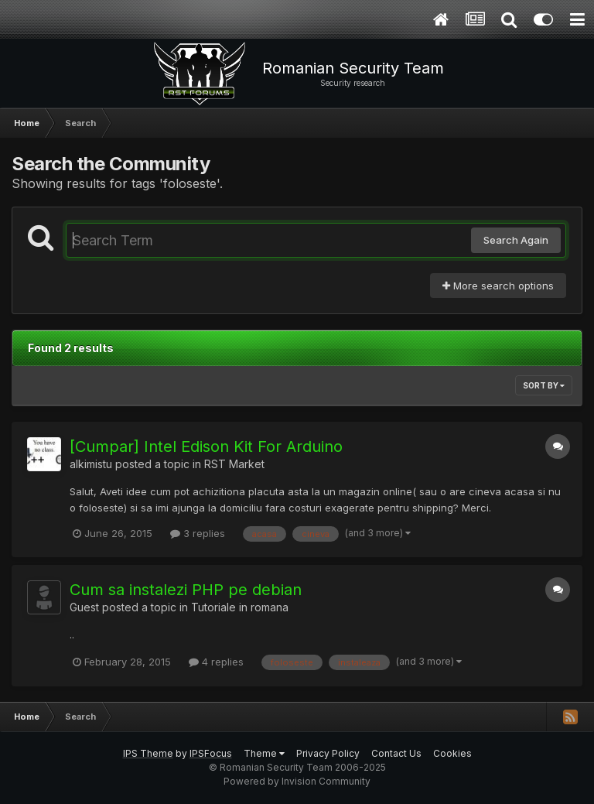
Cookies (452, 753)
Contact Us (396, 753)
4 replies (216, 661)
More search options (498, 285)
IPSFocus (210, 753)
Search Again (515, 240)
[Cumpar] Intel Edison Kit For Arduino (206, 446)
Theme (264, 753)
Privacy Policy (328, 753)
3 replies (197, 533)
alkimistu (91, 463)
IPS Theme (148, 753)
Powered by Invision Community (297, 781)
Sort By (544, 385)
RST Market (234, 463)
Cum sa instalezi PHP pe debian (186, 589)
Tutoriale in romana (239, 607)
